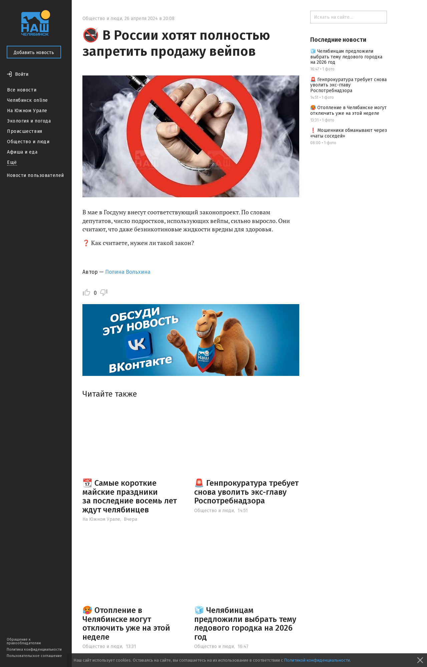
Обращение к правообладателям (24, 641)
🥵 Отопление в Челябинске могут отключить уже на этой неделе (126, 623)
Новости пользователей (35, 175)
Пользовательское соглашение (34, 656)
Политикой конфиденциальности (317, 660)
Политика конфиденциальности (34, 649)
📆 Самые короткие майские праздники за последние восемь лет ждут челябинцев (129, 496)
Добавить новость (34, 52)
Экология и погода (29, 121)
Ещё (12, 162)
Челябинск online (27, 100)
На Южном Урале (27, 111)
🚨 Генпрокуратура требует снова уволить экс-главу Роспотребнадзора (246, 491)
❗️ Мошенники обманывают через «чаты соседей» (348, 133)
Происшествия (24, 131)
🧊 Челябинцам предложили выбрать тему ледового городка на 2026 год (245, 623)
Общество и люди (28, 142)
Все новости (21, 90)
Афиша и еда (22, 152)
